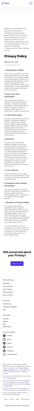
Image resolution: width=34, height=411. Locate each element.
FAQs (5, 399)
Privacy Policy (8, 386)
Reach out (17, 263)
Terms (28, 384)
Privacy (11, 399)
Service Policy (11, 378)
